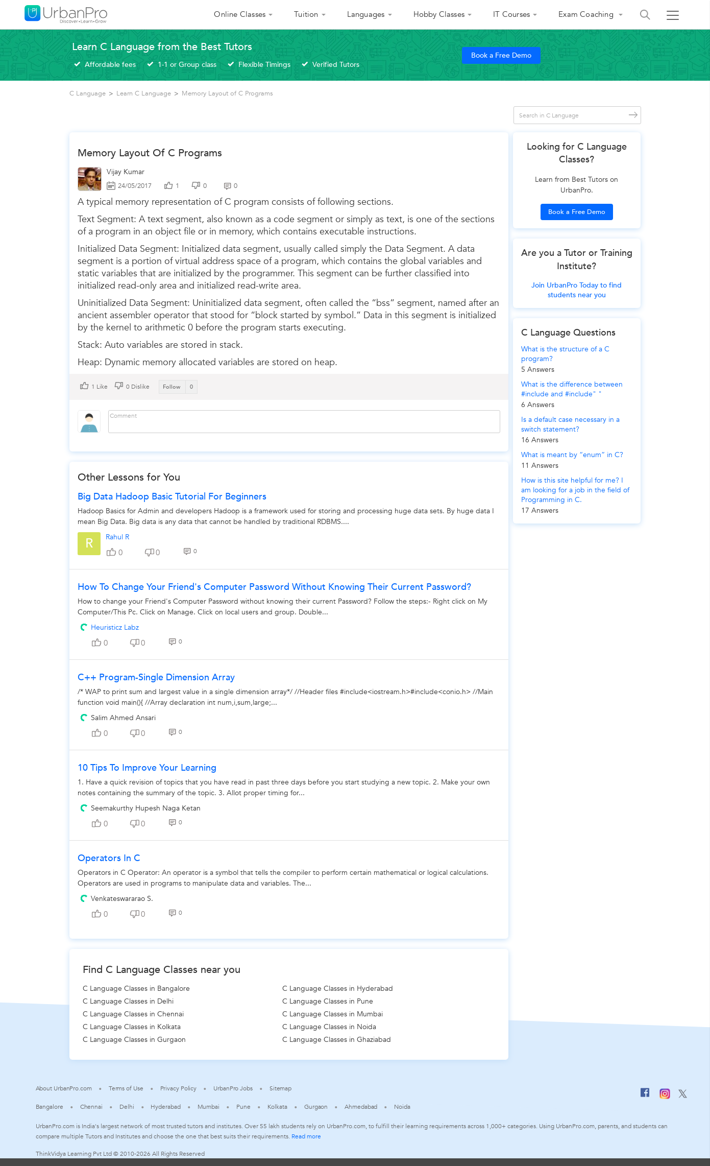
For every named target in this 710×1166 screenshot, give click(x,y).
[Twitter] (682, 1096)
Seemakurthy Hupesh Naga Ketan (146, 808)
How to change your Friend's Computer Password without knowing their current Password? (274, 587)
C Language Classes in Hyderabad (337, 988)
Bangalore (49, 1107)
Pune (243, 1107)
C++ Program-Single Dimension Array (156, 677)
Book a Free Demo (501, 55)
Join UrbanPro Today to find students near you (576, 290)
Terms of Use (126, 1088)
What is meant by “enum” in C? (572, 455)
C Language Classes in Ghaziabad (336, 1039)
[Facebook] (645, 1096)
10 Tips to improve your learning (147, 768)
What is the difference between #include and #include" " (572, 389)
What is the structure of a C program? (565, 354)
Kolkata (277, 1107)
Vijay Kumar (125, 172)
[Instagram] (664, 1097)
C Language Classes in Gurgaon (134, 1039)
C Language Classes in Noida (329, 1027)
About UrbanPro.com (64, 1088)
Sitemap (280, 1088)
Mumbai (208, 1107)
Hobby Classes (439, 14)
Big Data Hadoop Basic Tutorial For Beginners (172, 496)
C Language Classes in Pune (327, 1001)
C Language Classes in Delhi (128, 1001)
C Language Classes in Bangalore (136, 988)
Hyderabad (165, 1107)
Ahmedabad (361, 1107)
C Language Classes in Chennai (133, 1014)
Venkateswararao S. (122, 898)
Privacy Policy (178, 1088)
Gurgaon (316, 1107)
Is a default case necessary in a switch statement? (570, 424)
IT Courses (511, 14)
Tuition (306, 14)
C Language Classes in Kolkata (132, 1027)
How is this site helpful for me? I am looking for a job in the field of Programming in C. (575, 490)
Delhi (126, 1107)
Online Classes (239, 14)
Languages (366, 14)
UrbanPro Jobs (233, 1088)
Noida (402, 1107)
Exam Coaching (587, 14)
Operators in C (109, 858)
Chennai (91, 1107)
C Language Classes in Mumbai (332, 1014)
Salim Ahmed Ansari (123, 718)
